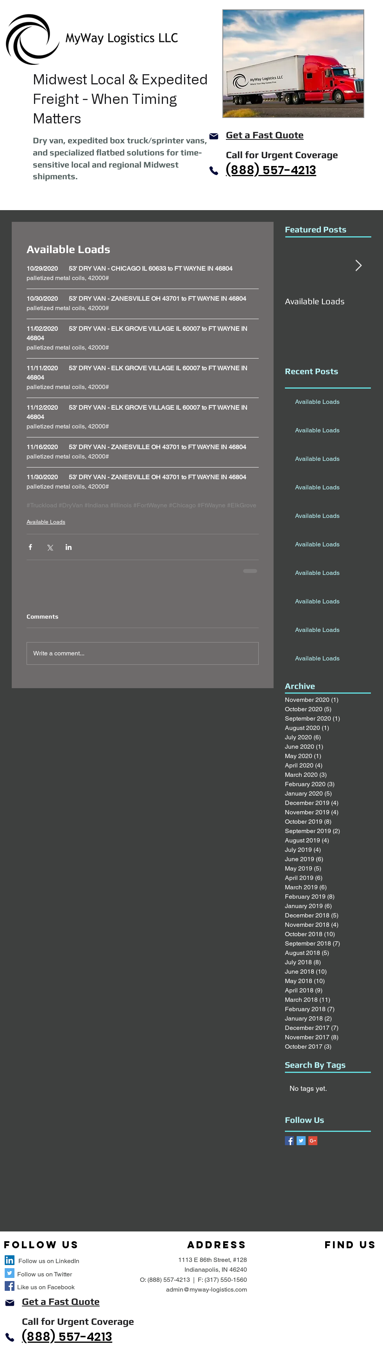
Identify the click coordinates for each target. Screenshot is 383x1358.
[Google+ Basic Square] (312, 1140)
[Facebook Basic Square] (289, 1140)
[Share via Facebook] (30, 547)
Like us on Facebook (46, 1287)
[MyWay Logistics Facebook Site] (9, 1286)
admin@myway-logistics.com (206, 1289)
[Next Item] (358, 266)
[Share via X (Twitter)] (49, 547)
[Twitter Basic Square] (301, 1140)
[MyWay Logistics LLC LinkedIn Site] (9, 1260)
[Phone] (214, 171)
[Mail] (214, 136)
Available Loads (46, 522)
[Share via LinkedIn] (68, 547)
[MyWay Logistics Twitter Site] (9, 1273)
